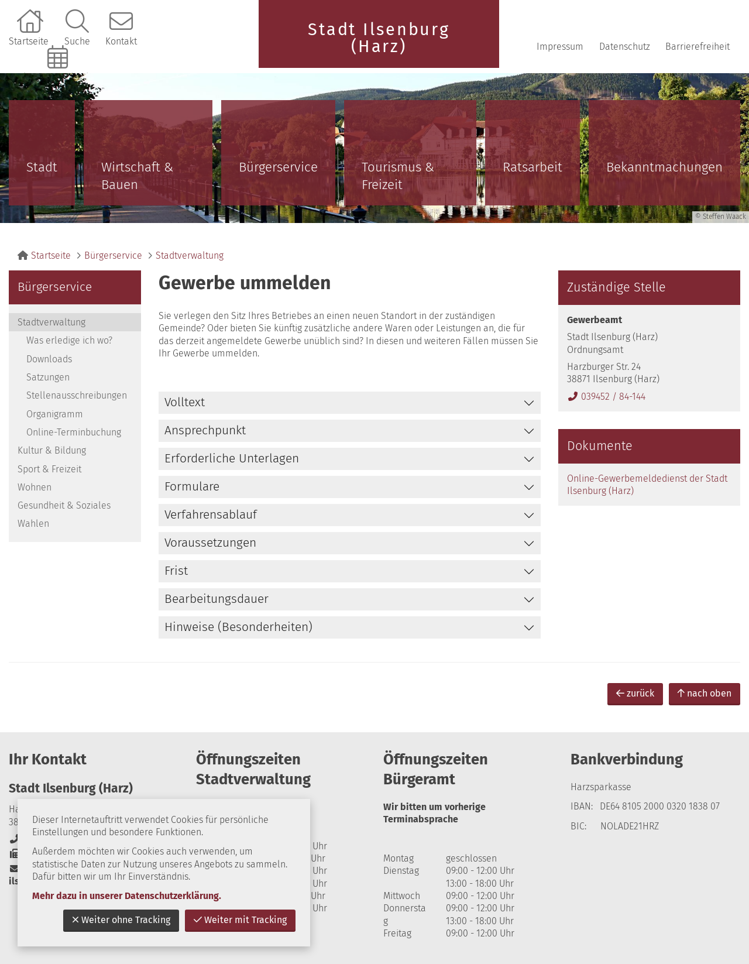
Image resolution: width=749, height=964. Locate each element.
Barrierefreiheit (697, 46)
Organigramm (54, 414)
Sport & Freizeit (49, 469)
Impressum (560, 46)
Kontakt (121, 41)
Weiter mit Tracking (240, 920)
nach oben (704, 693)
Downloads (49, 359)
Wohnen (34, 487)
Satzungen (48, 377)
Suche (77, 41)
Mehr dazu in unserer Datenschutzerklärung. (126, 895)
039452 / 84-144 (606, 396)
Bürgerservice (278, 167)
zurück (635, 693)
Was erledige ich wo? (69, 340)
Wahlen (33, 523)
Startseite (29, 41)
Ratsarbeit (532, 167)
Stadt (41, 167)
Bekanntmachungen (664, 167)
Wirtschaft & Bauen (137, 176)
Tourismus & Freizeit (398, 176)
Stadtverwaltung (190, 255)
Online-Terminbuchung (59, 77)
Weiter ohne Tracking (121, 920)
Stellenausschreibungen (76, 395)
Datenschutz (624, 46)
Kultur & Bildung (52, 450)
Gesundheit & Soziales (64, 505)
